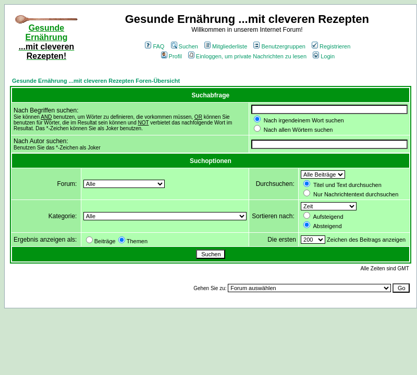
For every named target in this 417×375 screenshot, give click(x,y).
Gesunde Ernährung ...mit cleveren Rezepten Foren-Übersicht (96, 81)
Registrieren (331, 46)
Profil (171, 56)
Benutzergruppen (279, 46)
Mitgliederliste (225, 46)
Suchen (184, 46)
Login (324, 56)
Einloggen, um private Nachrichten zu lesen (247, 56)
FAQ (154, 46)
